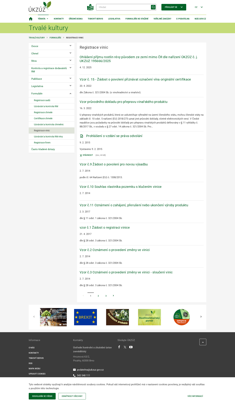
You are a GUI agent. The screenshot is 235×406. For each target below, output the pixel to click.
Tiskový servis (95, 19)
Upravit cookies (37, 374)
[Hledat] (126, 7)
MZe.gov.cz (200, 19)
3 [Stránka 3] (106, 296)
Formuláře (55, 38)
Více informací (195, 396)
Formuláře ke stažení (136, 19)
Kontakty (59, 19)
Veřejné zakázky (162, 19)
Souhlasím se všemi (42, 396)
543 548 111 (81, 375)
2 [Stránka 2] (98, 296)
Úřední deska (76, 19)
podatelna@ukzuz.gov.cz (88, 369)
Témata (41, 19)
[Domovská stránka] (31, 19)
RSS (30, 363)
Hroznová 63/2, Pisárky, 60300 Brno (83, 358)
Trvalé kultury (37, 38)
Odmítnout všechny (72, 396)
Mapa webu (34, 368)
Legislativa (114, 19)
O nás (31, 348)
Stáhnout (86, 155)
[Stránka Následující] (113, 295)
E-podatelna (182, 19)
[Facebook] (119, 347)
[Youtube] (131, 347)
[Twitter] (125, 347)
